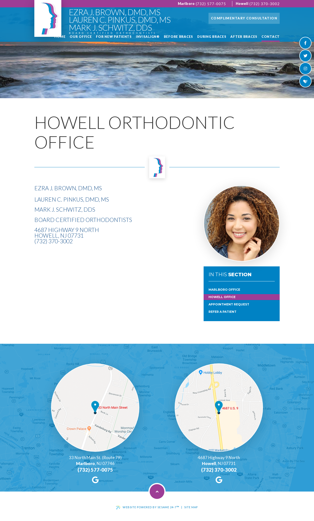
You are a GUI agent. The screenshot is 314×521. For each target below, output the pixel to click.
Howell (242, 3)
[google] (95, 480)
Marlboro (186, 3)
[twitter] (305, 56)
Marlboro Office (224, 289)
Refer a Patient (222, 312)
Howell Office (222, 297)
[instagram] (305, 68)
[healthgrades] (305, 81)
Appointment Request (229, 304)
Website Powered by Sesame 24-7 (151, 507)
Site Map (191, 507)
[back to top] (157, 491)
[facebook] (305, 43)
